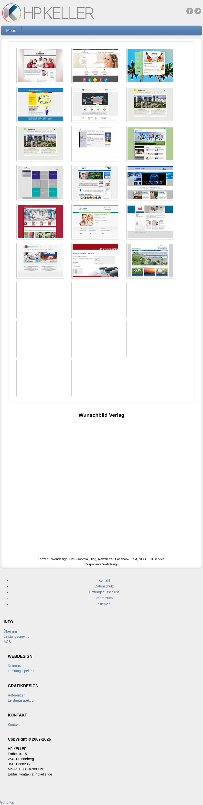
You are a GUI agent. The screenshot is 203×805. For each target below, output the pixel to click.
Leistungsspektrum (18, 636)
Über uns (11, 631)
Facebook (189, 10)
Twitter (198, 10)
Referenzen (16, 666)
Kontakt (13, 724)
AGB (7, 642)
